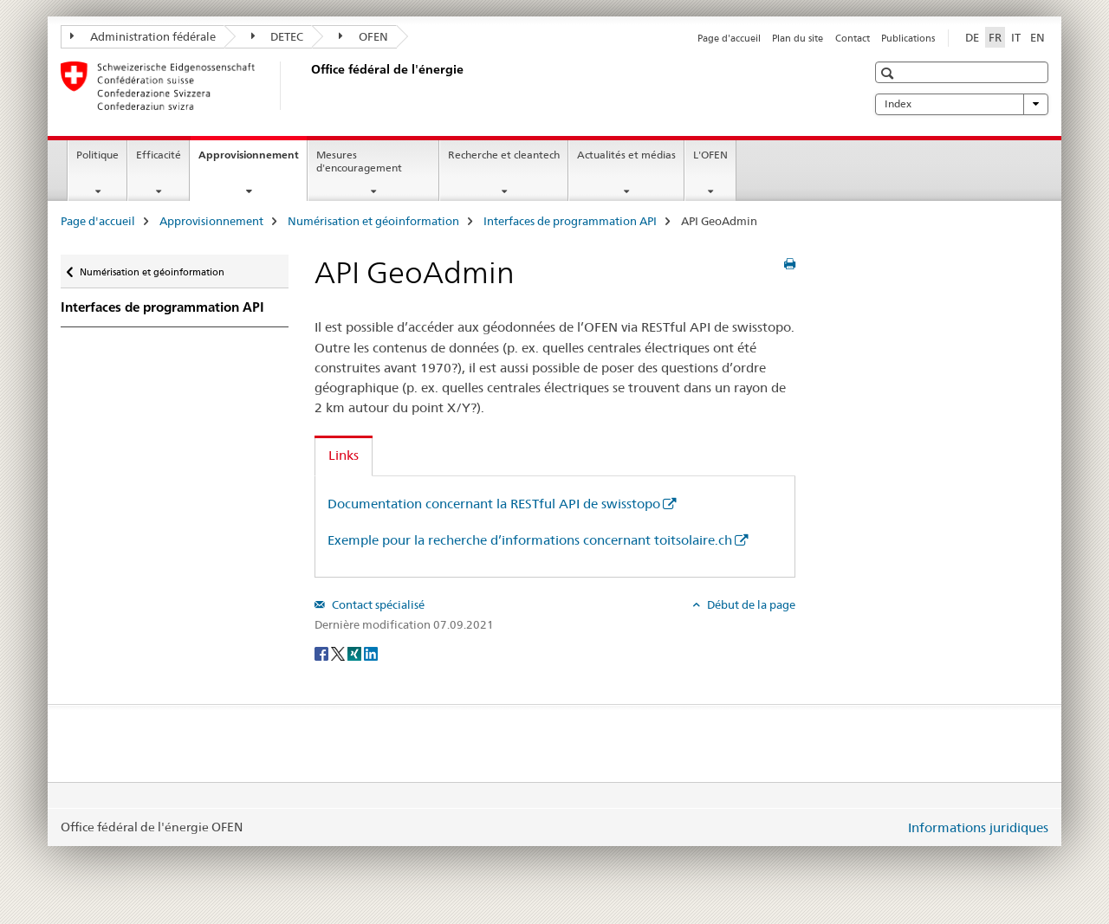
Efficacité (158, 154)
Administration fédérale (143, 36)
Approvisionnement (252, 160)
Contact (852, 38)
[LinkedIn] (371, 653)
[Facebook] (323, 653)
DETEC (277, 36)
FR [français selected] (995, 37)
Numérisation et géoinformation (373, 221)
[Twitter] (339, 653)
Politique (97, 154)
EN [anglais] (1037, 37)
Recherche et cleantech (504, 154)
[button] (889, 73)
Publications (908, 38)
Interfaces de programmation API (570, 221)
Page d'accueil (729, 38)
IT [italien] (1016, 37)
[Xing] (355, 653)
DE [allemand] (972, 37)
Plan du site (797, 38)
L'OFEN (710, 154)
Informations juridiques (978, 827)
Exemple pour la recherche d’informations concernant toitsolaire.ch (530, 540)
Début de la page (749, 604)
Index (962, 103)
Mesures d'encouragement (359, 161)
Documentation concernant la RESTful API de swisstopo (494, 503)
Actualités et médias (626, 154)
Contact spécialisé (377, 604)
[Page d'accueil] (307, 85)
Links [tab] (343, 455)
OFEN (363, 36)
